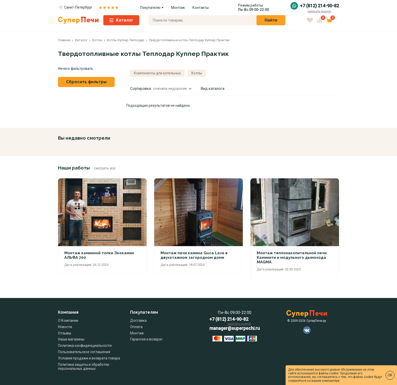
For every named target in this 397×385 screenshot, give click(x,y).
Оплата (136, 327)
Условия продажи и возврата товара (89, 358)
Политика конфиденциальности (85, 346)
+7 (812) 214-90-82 (319, 6)
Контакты (200, 8)
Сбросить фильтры (86, 81)
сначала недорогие (172, 88)
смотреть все (104, 168)
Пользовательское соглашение (84, 352)
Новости (65, 327)
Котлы (196, 73)
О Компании (68, 320)
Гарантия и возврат (146, 339)
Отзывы (64, 333)
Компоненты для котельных (157, 73)
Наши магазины (71, 339)
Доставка (138, 320)
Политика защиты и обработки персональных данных (83, 366)
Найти (271, 20)
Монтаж (178, 8)
